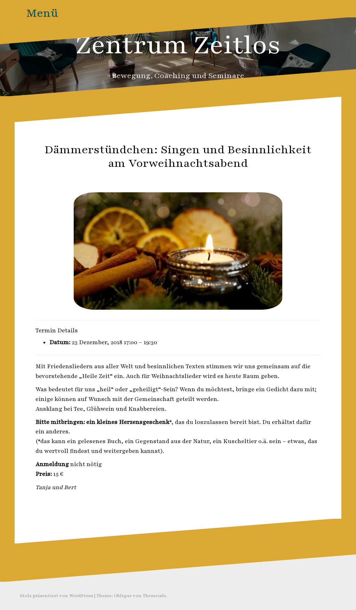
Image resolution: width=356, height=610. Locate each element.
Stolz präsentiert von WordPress (56, 596)
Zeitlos (195, 178)
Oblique (123, 596)
